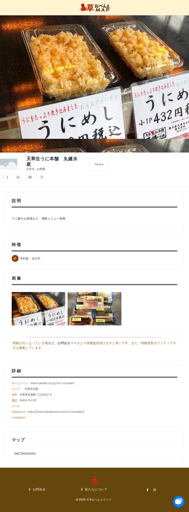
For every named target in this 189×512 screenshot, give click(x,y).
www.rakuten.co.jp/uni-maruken (52, 383)
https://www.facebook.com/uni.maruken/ (55, 412)
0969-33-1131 (27, 400)
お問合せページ (69, 343)
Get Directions (25, 453)
